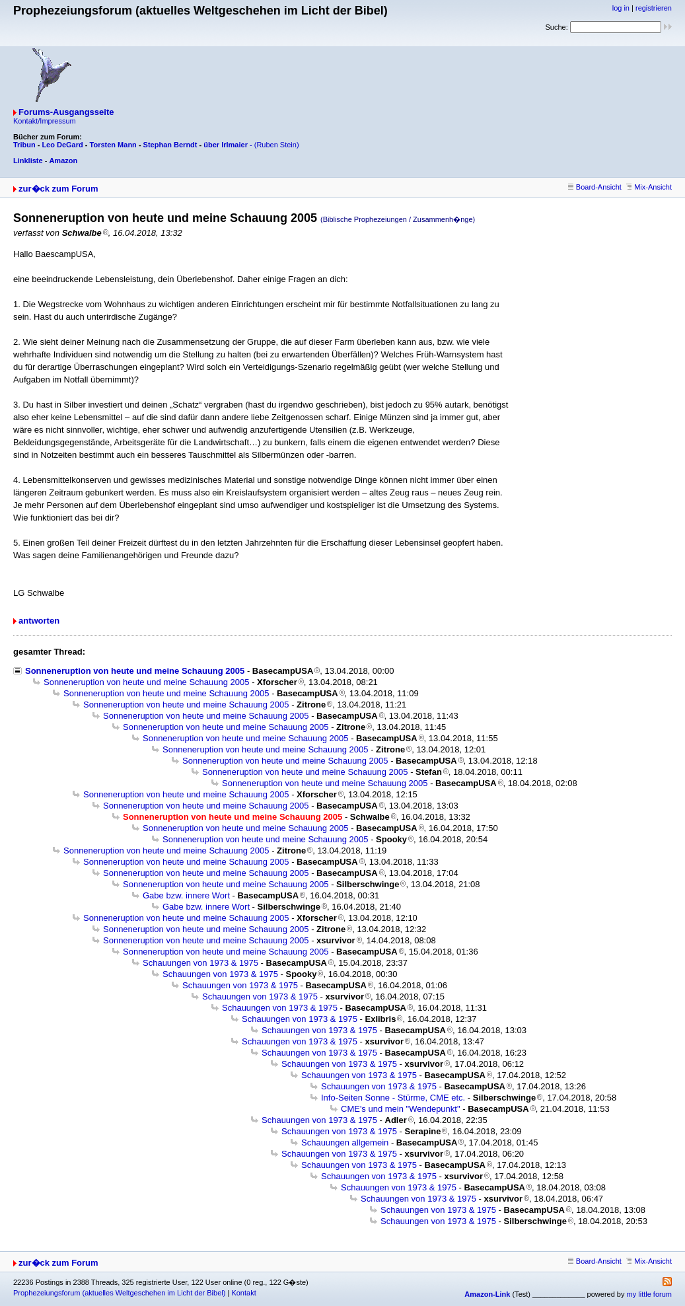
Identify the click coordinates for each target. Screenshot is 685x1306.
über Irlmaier (225, 145)
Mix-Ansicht (649, 187)
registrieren (653, 8)
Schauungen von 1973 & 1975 (200, 963)
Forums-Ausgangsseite (66, 112)
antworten (38, 621)
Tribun (24, 145)
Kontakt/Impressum (44, 121)
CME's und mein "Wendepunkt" (400, 1109)
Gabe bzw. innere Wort (186, 895)
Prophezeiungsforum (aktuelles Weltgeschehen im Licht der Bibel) (119, 1293)
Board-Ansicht (595, 187)
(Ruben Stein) (276, 145)
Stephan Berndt (170, 145)
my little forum (649, 1294)
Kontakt (243, 1293)
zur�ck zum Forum (58, 189)
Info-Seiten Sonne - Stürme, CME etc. (393, 1098)
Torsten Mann (113, 145)
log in (621, 8)
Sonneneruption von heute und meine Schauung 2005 (134, 671)
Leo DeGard (62, 145)
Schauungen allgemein (344, 1142)
